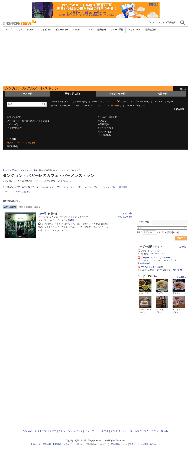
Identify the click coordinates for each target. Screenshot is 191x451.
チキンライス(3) (105, 128)
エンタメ (88, 29)
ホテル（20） (91, 187)
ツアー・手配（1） (22, 191)
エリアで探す (27, 93)
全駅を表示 (179, 109)
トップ (8, 29)
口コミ (37, 207)
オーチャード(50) (59, 101)
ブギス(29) (120, 101)
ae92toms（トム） (159, 253)
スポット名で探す (118, 93)
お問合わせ (155, 444)
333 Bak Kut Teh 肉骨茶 (152, 267)
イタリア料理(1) (14, 128)
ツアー (105, 444)
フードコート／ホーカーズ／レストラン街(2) (28, 121)
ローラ (42, 213)
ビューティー (62, 29)
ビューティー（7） (73, 187)
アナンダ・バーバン (150, 251)
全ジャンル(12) (14, 117)
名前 (21, 207)
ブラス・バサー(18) (163, 101)
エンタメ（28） (108, 187)
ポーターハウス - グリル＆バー (155, 257)
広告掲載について (119, 444)
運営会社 (47, 444)
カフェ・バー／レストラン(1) (21, 142)
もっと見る (181, 247)
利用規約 (57, 444)
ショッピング (44, 29)
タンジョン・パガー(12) (109, 105)
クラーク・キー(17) (60, 105)
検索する (181, 238)
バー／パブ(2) (104, 132)
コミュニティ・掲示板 (156, 431)
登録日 (28, 207)
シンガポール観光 (132, 431)
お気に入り (125, 217)
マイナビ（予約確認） (167, 22)
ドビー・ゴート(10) (135, 105)
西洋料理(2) (12, 146)
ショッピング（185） (51, 187)
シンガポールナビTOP (35, 431)
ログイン (149, 22)
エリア (19, 29)
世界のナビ (36, 444)
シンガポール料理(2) (107, 117)
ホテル (76, 29)
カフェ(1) (102, 121)
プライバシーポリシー (73, 444)
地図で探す (163, 93)
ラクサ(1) (11, 139)
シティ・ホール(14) (84, 105)
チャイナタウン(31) (101, 101)
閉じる (183, 89)
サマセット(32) (80, 101)
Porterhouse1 (144, 263)
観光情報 (101, 29)
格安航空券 (150, 29)
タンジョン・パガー (29, 170)
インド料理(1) (104, 135)
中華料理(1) (103, 124)
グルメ (30, 29)
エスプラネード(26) (140, 101)
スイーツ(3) (12, 124)
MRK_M (178, 270)
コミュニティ (134, 29)
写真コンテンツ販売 (138, 444)
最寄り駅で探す (73, 93)
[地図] (70, 220)
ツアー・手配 (117, 29)
